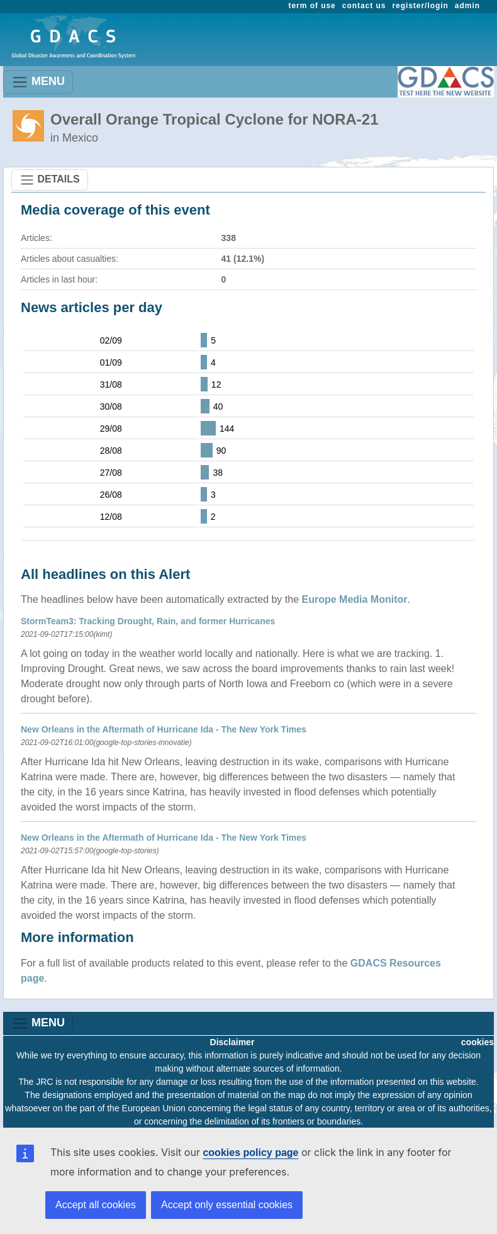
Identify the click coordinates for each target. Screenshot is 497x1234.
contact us (364, 5)
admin (467, 5)
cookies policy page (250, 1152)
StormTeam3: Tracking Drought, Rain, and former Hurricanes (148, 621)
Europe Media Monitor (355, 599)
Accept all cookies (95, 1204)
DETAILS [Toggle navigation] (50, 180)
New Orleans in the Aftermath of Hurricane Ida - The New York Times (163, 729)
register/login (420, 5)
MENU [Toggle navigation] (38, 82)
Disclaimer (232, 1042)
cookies (477, 1042)
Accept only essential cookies (227, 1204)
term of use (312, 5)
